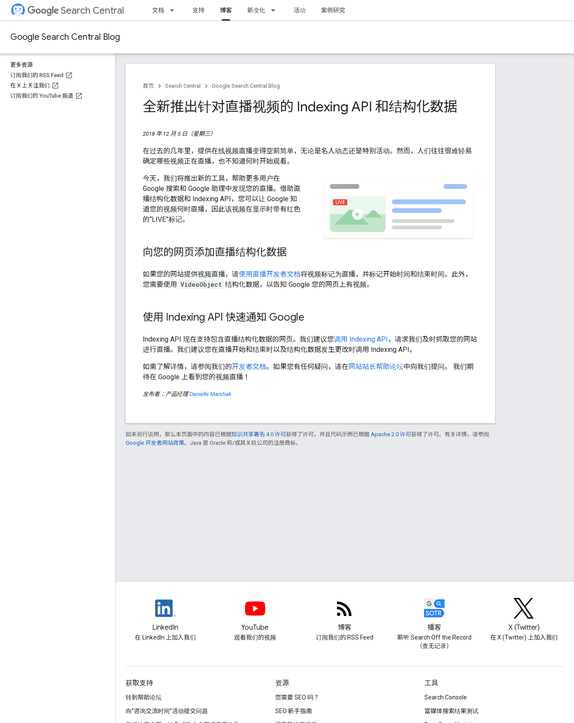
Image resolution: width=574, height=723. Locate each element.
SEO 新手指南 (293, 711)
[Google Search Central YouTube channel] (255, 615)
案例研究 (333, 10)
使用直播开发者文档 (270, 274)
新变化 (256, 10)
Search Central (75, 10)
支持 (198, 10)
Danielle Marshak (210, 394)
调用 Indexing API (361, 339)
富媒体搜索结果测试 (451, 711)
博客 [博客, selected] (226, 10)
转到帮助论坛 (144, 697)
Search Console (445, 697)
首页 (148, 86)
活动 (300, 10)
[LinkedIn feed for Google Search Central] (165, 615)
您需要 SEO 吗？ (297, 697)
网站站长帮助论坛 (376, 367)
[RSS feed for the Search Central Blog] (344, 615)
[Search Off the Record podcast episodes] (434, 615)
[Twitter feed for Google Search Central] (524, 615)
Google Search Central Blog (65, 37)
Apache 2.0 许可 (391, 434)
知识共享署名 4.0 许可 (258, 434)
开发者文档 (249, 367)
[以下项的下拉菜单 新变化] (275, 10)
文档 (158, 10)
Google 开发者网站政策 (155, 443)
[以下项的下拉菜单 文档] (174, 10)
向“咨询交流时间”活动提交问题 (167, 711)
